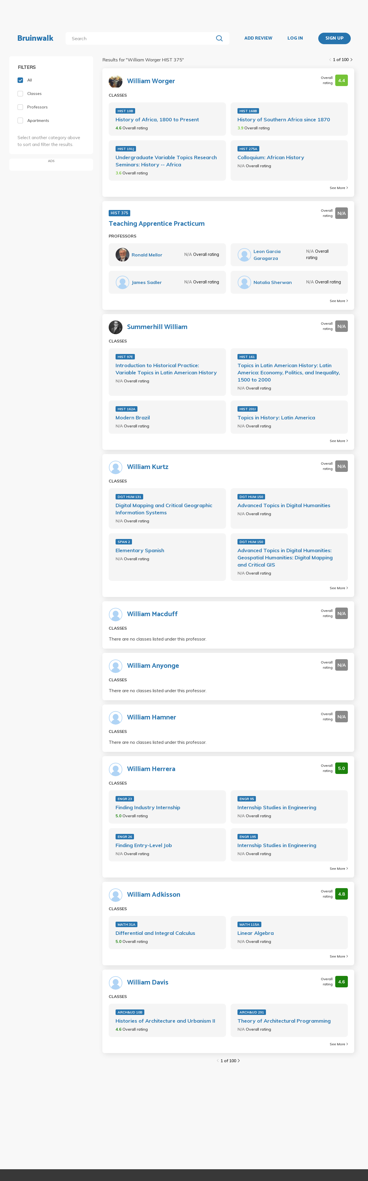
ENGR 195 (247, 836)
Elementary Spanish (140, 550)
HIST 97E (125, 357)
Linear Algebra (255, 933)
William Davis (147, 983)
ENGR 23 (125, 799)
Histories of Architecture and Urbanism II (165, 1020)
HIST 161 (247, 357)
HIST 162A (126, 409)
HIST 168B (248, 111)
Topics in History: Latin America (276, 417)
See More (339, 188)
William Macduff (152, 614)
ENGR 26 (125, 836)
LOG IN (295, 38)
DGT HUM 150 (251, 497)
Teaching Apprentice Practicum (157, 224)
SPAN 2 (124, 542)
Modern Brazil (133, 417)
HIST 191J (126, 149)
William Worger (151, 81)
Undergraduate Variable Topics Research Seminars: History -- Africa (166, 161)
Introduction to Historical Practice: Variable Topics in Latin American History (166, 369)
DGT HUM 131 (129, 497)
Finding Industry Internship (148, 807)
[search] (141, 38)
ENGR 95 (246, 799)
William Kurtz (147, 467)
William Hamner (151, 718)
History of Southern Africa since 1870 (283, 119)
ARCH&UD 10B (130, 1012)
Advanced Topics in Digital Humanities (283, 505)
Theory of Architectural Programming (284, 1020)
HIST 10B (125, 111)
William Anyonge (153, 666)
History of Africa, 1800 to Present (157, 119)
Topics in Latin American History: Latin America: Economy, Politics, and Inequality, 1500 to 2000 (288, 372)
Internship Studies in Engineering (276, 807)
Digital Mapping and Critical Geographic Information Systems (164, 509)
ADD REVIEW (258, 38)
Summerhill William (157, 327)
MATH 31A (126, 924)
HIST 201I (247, 409)
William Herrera (151, 769)
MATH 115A (249, 924)
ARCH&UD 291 (251, 1012)
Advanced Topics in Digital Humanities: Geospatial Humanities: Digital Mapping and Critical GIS (285, 557)
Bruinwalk (35, 38)
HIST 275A (248, 149)
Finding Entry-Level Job (144, 845)
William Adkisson (153, 895)
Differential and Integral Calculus (155, 933)
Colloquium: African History (270, 157)
